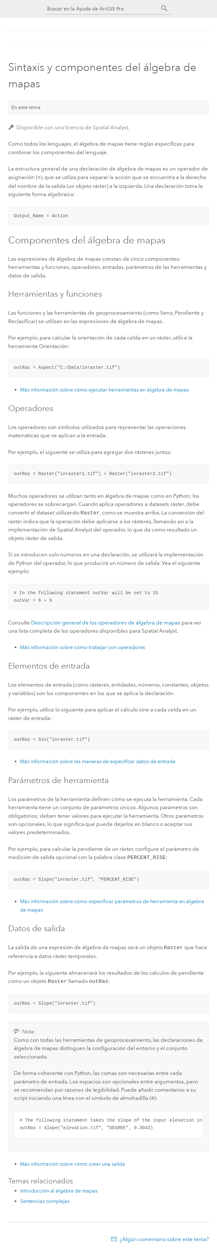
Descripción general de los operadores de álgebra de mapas (105, 621)
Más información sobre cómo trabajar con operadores (82, 646)
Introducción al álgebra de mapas (58, 1187)
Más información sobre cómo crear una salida (72, 1160)
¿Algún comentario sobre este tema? (164, 1235)
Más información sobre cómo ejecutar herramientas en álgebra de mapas (104, 389)
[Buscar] (164, 8)
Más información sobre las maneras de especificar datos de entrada (97, 760)
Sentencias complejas (45, 1197)
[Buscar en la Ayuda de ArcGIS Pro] (102, 8)
